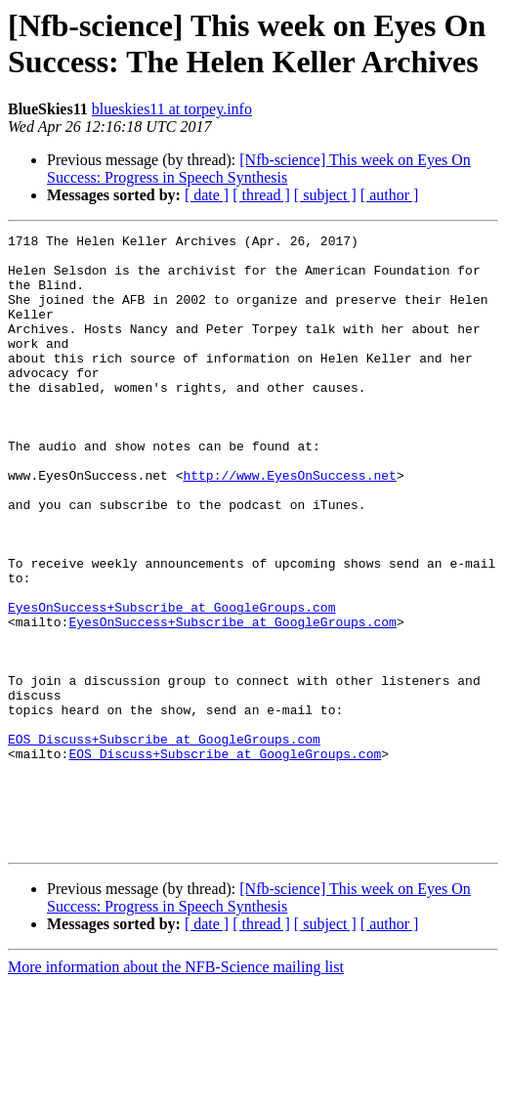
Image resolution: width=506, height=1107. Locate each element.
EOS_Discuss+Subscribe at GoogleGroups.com (164, 841)
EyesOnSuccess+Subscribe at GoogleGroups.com (171, 683)
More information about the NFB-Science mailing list (176, 1090)
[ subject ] (325, 195)
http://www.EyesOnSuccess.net (289, 524)
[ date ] (207, 195)
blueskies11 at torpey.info (172, 109)
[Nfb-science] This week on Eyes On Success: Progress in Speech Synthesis (259, 168)
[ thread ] (261, 195)
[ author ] (389, 195)
